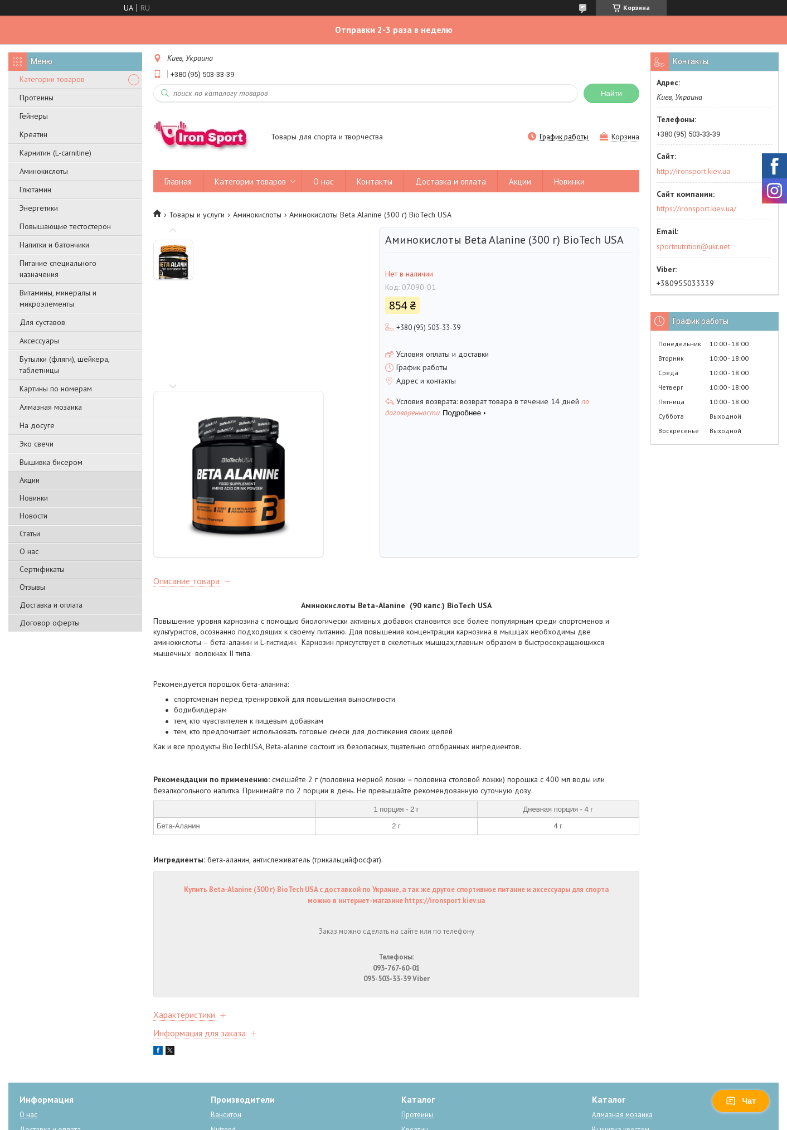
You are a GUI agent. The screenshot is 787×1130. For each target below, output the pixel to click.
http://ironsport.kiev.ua (693, 171)
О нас (29, 551)
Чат (741, 1101)
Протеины (37, 98)
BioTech (223, 1022)
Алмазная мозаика (51, 407)
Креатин (33, 134)
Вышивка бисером (51, 462)
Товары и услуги (197, 215)
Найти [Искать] (611, 93)
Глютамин (35, 190)
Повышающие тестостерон (65, 226)
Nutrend (223, 1007)
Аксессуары (39, 341)
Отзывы (32, 587)
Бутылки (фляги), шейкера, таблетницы (64, 364)
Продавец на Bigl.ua (393, 1109)
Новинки (34, 498)
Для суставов (42, 322)
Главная (178, 181)
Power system (233, 1037)
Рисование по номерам (630, 1022)
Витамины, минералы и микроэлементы (58, 298)
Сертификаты (42, 569)
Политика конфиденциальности (452, 1119)
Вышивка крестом (620, 1007)
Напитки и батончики (54, 245)
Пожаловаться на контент (357, 1119)
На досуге (37, 425)
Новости (33, 516)
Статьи (30, 533)
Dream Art (226, 1068)
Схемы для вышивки (625, 1053)
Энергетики (39, 208)
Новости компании (50, 1022)
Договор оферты (50, 623)
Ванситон (226, 992)
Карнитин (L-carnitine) (55, 153)
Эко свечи (37, 444)
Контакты (374, 181)
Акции (30, 480)
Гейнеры (34, 116)
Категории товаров (52, 79)
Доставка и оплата (51, 605)
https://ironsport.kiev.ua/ (696, 208)
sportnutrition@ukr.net (693, 246)
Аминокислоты (44, 171)
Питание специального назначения (58, 268)
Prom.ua (442, 1099)
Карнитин (416, 1037)
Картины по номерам (56, 389)
